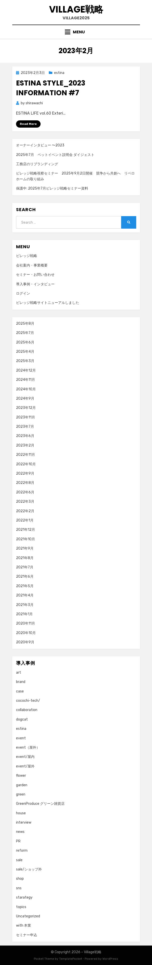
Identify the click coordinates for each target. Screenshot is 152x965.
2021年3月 (25, 605)
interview (23, 822)
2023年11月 (25, 417)
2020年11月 (25, 623)
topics (21, 907)
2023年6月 (25, 436)
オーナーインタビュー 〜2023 (40, 145)
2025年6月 (25, 342)
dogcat (22, 719)
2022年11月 (25, 455)
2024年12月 (26, 370)
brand (20, 682)
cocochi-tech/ (28, 700)
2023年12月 (26, 408)
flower (21, 775)
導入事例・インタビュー (35, 284)
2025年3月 (25, 361)
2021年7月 (24, 567)
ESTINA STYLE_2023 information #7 (50, 88)
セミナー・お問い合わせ (35, 275)
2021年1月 (24, 614)
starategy (24, 897)
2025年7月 (25, 333)
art (18, 672)
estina (59, 73)
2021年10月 (25, 539)
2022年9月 (25, 473)
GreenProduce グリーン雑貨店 (40, 804)
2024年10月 (26, 389)
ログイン (23, 293)
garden (21, 785)
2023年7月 (25, 426)
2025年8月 (25, 323)
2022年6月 (25, 492)
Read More (28, 124)
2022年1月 (25, 520)
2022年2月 (25, 511)
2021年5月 (25, 586)
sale (19, 860)
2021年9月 (25, 548)
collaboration (26, 710)
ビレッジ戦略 (26, 256)
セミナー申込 (26, 935)
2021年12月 (25, 530)
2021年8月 (25, 558)
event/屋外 (25, 766)
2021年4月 (25, 595)
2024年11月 (25, 380)
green (20, 794)
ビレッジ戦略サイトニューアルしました (47, 303)
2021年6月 (25, 576)
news (20, 832)
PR (18, 841)
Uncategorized (28, 916)
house (21, 813)
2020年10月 (26, 633)
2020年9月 (25, 642)
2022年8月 (25, 483)
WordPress (110, 958)
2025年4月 (25, 351)
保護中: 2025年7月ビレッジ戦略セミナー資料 (52, 188)
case (20, 691)
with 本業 (23, 925)
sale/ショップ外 (29, 869)
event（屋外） (28, 747)
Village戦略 (76, 9)
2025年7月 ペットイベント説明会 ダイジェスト (55, 155)
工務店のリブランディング (37, 164)
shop (20, 878)
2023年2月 (25, 445)
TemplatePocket (70, 958)
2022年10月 (26, 464)
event (21, 738)
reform (22, 850)
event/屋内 (25, 757)
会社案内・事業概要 (32, 265)
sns (19, 888)
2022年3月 (25, 501)
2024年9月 (25, 398)
